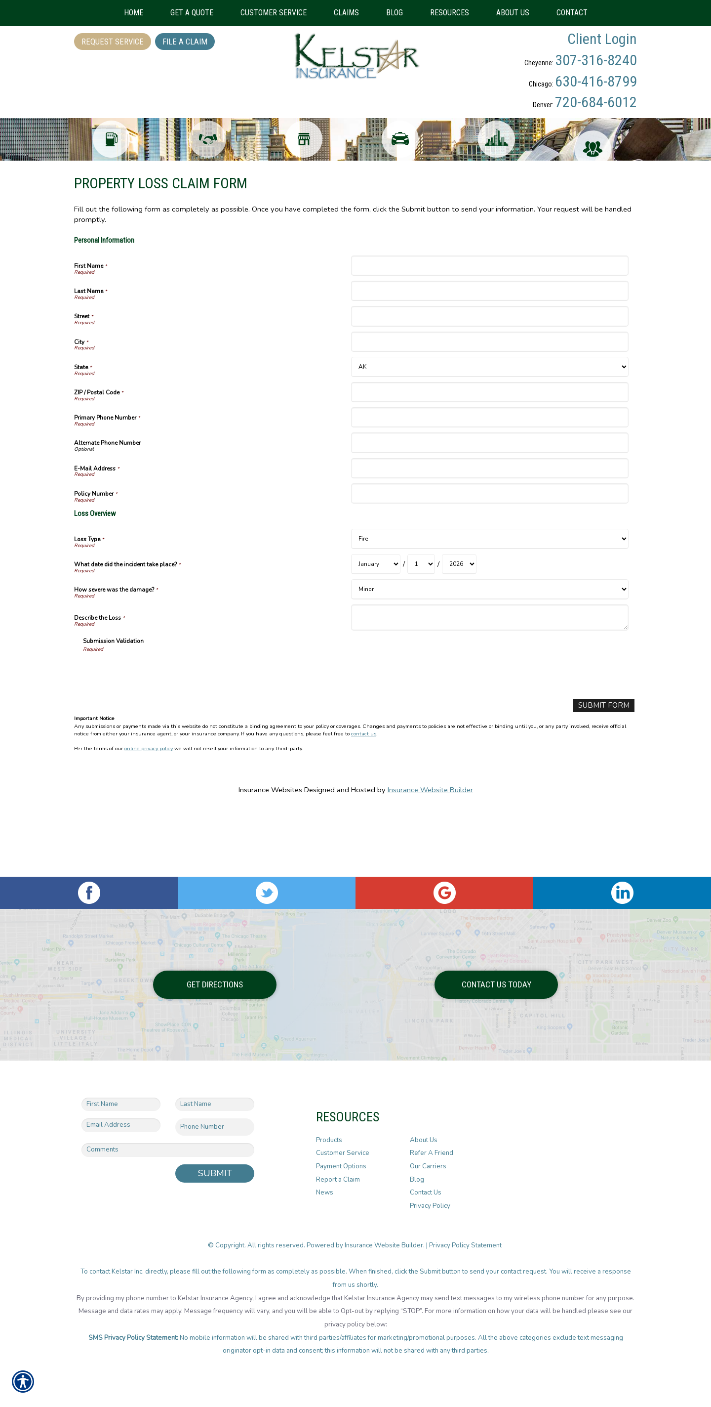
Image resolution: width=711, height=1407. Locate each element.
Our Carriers (428, 1166)
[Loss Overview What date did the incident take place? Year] (459, 631)
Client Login (602, 38)
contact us (363, 800)
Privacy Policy (430, 1205)
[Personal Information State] (489, 434)
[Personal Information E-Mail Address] (489, 535)
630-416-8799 (596, 81)
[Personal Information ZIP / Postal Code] (489, 459)
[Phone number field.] (214, 1127)
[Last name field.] (214, 1104)
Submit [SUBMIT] (215, 1173)
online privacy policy (148, 815)
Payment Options (341, 1166)
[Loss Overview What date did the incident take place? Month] (375, 631)
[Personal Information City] (489, 409)
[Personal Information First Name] (489, 333)
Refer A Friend (431, 1153)
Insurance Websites (270, 856)
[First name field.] (120, 1104)
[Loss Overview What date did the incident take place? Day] (421, 631)
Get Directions (215, 984)
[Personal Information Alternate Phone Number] (489, 510)
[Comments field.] (167, 1150)
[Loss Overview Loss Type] (489, 606)
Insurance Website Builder (430, 856)
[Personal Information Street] (489, 383)
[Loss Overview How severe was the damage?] (489, 656)
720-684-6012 (596, 102)
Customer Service (342, 1153)
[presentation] (158, 739)
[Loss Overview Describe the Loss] (489, 685)
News (324, 1193)
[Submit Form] (605, 772)
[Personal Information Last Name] (489, 358)
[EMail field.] (120, 1126)
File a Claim (184, 41)
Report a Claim (338, 1179)
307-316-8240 (596, 60)
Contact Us (425, 1193)
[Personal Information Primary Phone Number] (489, 484)
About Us (423, 1140)
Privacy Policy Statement (466, 1245)
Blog (417, 1179)
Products (329, 1140)
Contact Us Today (496, 984)
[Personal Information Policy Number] (489, 561)
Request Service (112, 41)
